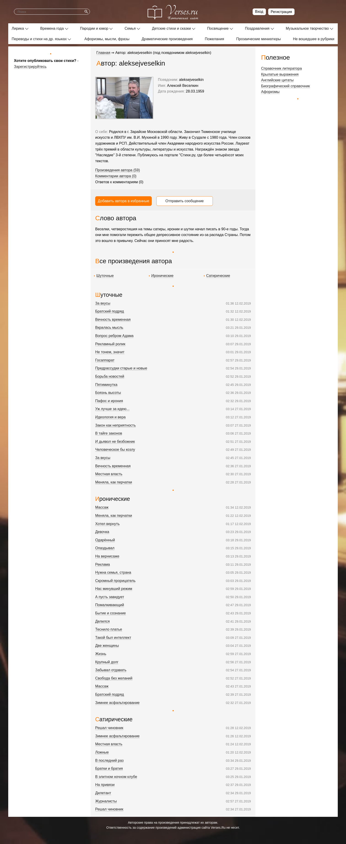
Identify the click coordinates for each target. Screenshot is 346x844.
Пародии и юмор (94, 28)
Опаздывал (104, 548)
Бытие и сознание (110, 613)
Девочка (102, 532)
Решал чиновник (109, 728)
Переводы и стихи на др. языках (39, 39)
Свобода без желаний (113, 678)
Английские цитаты (277, 80)
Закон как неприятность (115, 425)
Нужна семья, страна (113, 572)
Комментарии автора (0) (115, 176)
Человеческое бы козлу (115, 449)
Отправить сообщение (184, 201)
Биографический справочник (285, 86)
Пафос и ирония (109, 401)
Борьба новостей (109, 376)
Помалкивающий (109, 605)
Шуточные (105, 276)
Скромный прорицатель (115, 581)
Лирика (18, 28)
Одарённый (105, 540)
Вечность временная (113, 319)
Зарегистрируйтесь (30, 67)
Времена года (52, 28)
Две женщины (107, 646)
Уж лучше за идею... (112, 409)
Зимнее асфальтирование (117, 703)
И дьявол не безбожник (115, 441)
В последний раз (109, 760)
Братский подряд (109, 311)
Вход (259, 11)
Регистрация (281, 12)
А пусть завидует (109, 597)
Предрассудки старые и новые (121, 368)
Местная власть (108, 474)
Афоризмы (270, 92)
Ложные (102, 752)
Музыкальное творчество (307, 28)
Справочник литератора (281, 68)
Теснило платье (108, 629)
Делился (102, 621)
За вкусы (102, 303)
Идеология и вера (110, 417)
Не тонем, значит (109, 352)
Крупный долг (106, 662)
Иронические (162, 276)
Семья (129, 28)
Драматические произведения (167, 39)
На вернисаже (107, 556)
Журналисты (106, 801)
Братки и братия (109, 768)
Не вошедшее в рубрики (313, 39)
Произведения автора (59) (117, 170)
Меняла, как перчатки (113, 482)
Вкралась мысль (109, 327)
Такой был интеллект (113, 638)
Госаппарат (104, 360)
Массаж (101, 507)
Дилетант (103, 793)
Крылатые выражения (280, 74)
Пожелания (214, 39)
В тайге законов (108, 433)
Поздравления (257, 28)
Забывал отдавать (110, 670)
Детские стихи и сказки (171, 28)
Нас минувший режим (113, 589)
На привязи (105, 785)
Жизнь (100, 654)
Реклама (102, 564)
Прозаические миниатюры (258, 39)
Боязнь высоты (108, 393)
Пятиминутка (106, 385)
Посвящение (218, 28)
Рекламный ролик (110, 344)
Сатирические (218, 276)
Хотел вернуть (107, 524)
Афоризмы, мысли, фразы (107, 39)
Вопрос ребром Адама (114, 336)
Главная (103, 53)
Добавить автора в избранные (123, 201)
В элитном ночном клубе (116, 777)
